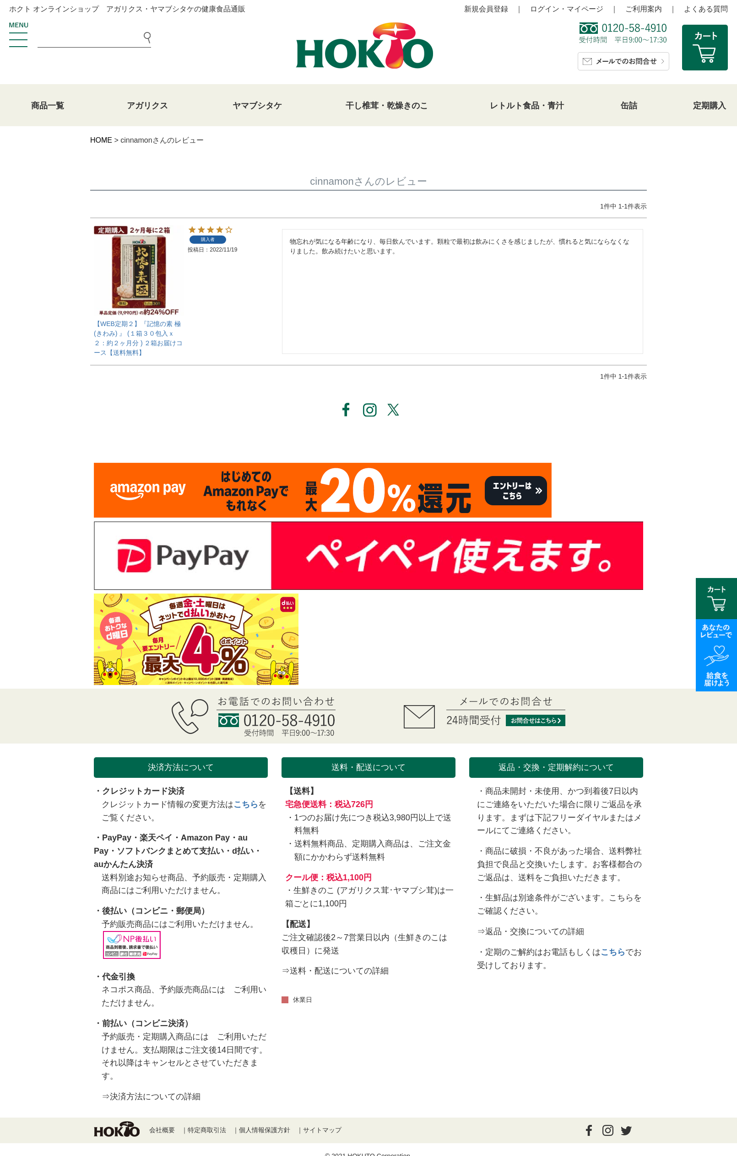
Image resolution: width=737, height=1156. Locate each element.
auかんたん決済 (123, 864)
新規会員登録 (486, 9)
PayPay (116, 837)
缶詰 (629, 105)
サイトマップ (322, 1130)
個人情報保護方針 (264, 1130)
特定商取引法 (207, 1130)
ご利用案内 (643, 9)
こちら (245, 804)
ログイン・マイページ (566, 9)
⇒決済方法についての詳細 (151, 1096)
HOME (101, 140)
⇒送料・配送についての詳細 (335, 970)
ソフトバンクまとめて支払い (170, 851)
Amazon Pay (205, 837)
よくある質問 (706, 9)
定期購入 (709, 105)
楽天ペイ (156, 837)
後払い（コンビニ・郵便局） (155, 910)
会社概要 (162, 1130)
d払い (243, 851)
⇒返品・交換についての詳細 (530, 931)
